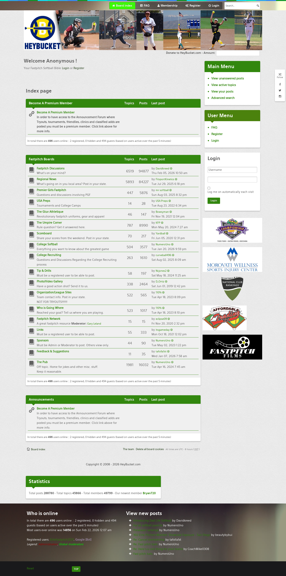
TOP (76, 569)
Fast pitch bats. (143, 553)
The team (128, 449)
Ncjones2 (161, 270)
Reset (30, 568)
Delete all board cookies (150, 449)
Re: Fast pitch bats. (145, 544)
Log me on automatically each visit (231, 191)
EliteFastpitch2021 (62, 539)
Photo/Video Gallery (50, 281)
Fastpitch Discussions (50, 168)
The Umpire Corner (49, 222)
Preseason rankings (145, 530)
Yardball (160, 233)
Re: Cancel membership (149, 539)
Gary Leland (94, 323)
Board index (38, 449)
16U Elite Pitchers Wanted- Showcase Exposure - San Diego (171, 534)
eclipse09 (161, 318)
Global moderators (71, 544)
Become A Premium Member (55, 112)
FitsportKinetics (165, 179)
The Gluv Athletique (50, 211)
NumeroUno (163, 244)
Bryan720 (149, 493)
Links (40, 329)
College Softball (47, 244)
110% (158, 292)
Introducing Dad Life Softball (152, 520)
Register (78, 68)
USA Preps (43, 200)
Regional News (46, 179)
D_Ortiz (160, 281)
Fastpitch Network (48, 318)
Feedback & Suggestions (53, 351)
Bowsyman (162, 211)
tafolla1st (161, 351)
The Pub (42, 362)
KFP (158, 222)
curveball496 (163, 255)
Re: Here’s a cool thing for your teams (158, 549)
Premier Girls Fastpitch (51, 190)
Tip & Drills (44, 270)
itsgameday (163, 329)
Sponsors (42, 340)
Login (65, 68)
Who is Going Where (50, 307)
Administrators (47, 544)
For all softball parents (147, 525)
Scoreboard (44, 233)
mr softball (162, 190)
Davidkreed (162, 168)
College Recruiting (49, 255)
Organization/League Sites (54, 292)
